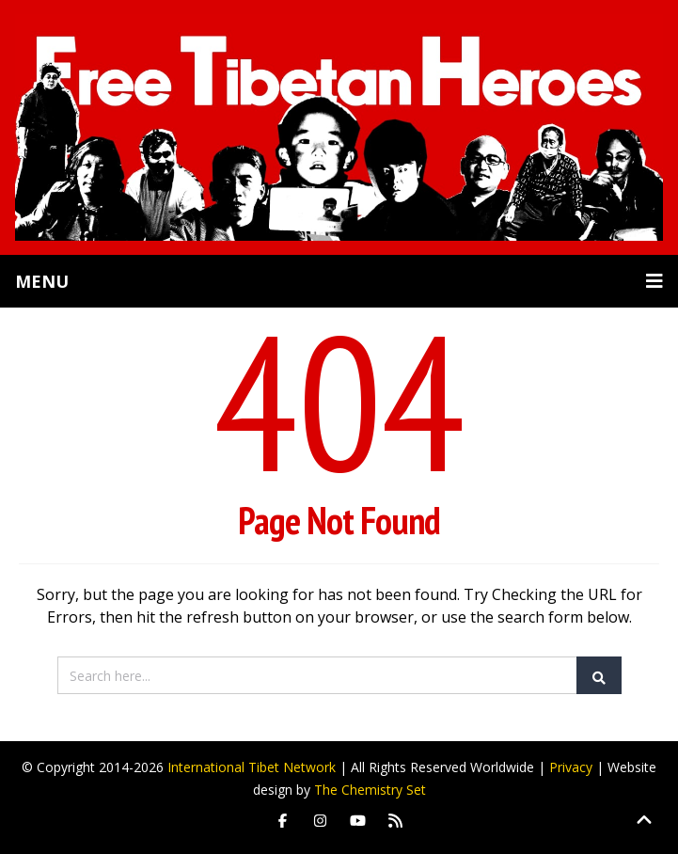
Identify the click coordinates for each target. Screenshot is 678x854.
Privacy (570, 767)
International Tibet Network (251, 767)
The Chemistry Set (370, 790)
